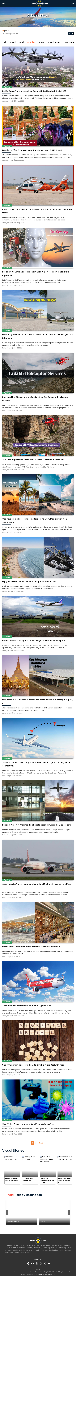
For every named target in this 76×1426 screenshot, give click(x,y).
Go (71, 33)
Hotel (21, 42)
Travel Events (54, 42)
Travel (13, 42)
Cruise (41, 42)
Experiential (69, 42)
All (5, 42)
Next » (41, 1384)
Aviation (31, 42)
